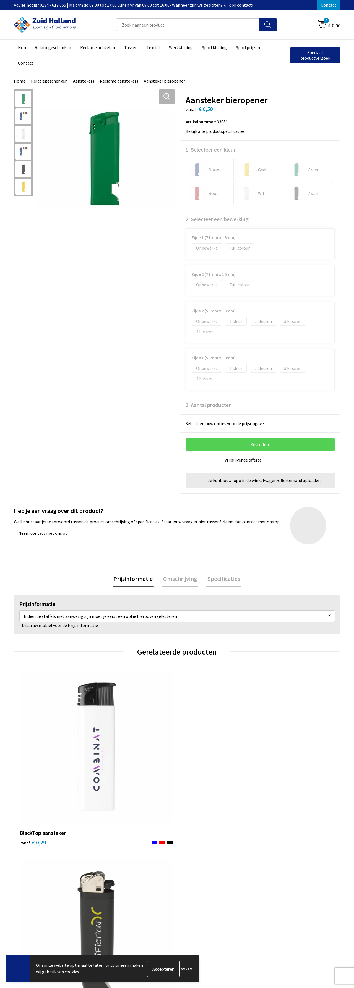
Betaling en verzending (164, 868)
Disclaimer (273, 868)
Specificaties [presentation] (221, 579)
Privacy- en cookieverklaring (289, 860)
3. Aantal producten (209, 404)
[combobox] (187, 24)
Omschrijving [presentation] (180, 579)
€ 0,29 (33, 760)
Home (19, 81)
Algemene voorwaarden (285, 851)
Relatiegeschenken (49, 81)
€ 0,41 (277, 760)
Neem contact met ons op (43, 533)
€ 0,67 (196, 768)
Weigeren (187, 969)
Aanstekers (83, 81)
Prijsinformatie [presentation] (135, 579)
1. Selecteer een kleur (211, 149)
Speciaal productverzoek (315, 55)
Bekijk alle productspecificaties (217, 131)
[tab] (135, 579)
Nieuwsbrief (153, 860)
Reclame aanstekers (119, 81)
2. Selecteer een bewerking (217, 219)
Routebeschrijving (159, 876)
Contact (328, 5)
